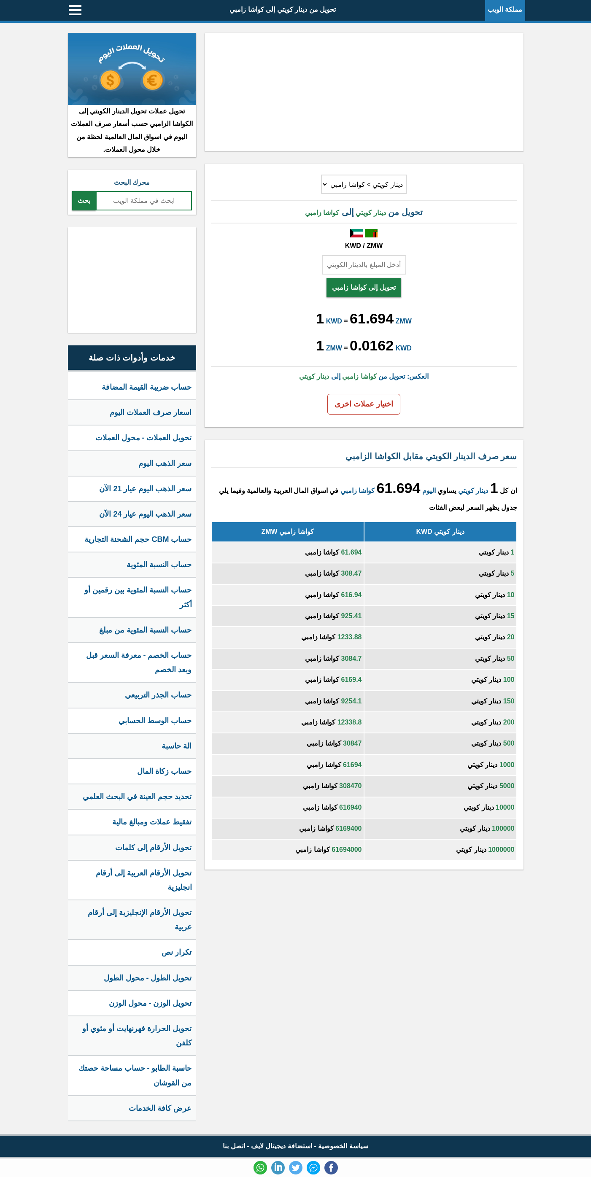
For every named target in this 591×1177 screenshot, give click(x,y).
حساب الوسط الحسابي (155, 720)
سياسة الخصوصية (343, 1146)
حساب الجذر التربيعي (158, 695)
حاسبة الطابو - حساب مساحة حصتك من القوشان (135, 1075)
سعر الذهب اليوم (165, 463)
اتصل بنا (234, 1146)
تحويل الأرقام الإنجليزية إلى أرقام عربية (140, 919)
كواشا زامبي (357, 490)
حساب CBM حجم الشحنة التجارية (138, 539)
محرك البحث (132, 182)
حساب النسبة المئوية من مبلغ (145, 630)
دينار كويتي (473, 490)
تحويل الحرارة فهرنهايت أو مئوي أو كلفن (137, 1035)
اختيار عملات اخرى (364, 404)
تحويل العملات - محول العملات (143, 438)
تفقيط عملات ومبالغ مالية (152, 822)
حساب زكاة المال (164, 771)
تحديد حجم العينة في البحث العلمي (137, 796)
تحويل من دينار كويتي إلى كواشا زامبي (282, 9)
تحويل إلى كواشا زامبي (363, 287)
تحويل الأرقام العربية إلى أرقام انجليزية (144, 880)
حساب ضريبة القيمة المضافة (147, 387)
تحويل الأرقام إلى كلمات (153, 847)
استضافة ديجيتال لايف (281, 1146)
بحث (84, 200)
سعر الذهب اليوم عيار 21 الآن (145, 489)
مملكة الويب (505, 9)
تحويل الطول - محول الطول (148, 978)
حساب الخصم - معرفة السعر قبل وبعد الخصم (139, 662)
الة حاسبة (177, 746)
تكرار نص (177, 952)
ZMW (404, 321)
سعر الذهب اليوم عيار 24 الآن (145, 514)
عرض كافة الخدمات (160, 1108)
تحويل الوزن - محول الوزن (150, 1003)
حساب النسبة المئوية (159, 564)
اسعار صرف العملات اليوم (151, 412)
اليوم (429, 490)
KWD (334, 321)
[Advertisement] (364, 92)
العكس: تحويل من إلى (364, 376)
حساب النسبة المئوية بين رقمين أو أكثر (138, 597)
